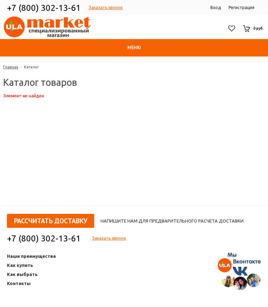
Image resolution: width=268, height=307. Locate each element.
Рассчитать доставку (50, 220)
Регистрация (241, 7)
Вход (215, 7)
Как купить (20, 265)
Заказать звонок (105, 7)
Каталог (31, 67)
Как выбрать (22, 274)
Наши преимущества (31, 256)
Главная (10, 67)
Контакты (19, 283)
